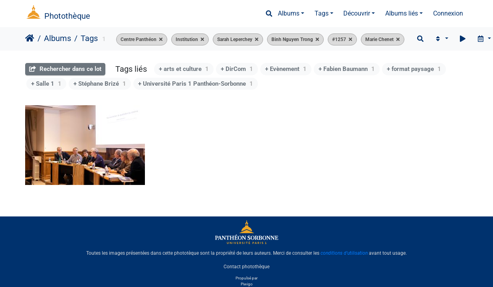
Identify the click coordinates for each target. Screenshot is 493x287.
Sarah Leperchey (234, 39)
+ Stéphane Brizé (99, 83)
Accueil (29, 38)
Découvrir (356, 13)
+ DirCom (237, 69)
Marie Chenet (379, 39)
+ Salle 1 (46, 83)
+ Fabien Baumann (347, 69)
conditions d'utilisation (344, 253)
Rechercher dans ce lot (65, 69)
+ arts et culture (184, 69)
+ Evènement (286, 69)
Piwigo (247, 284)
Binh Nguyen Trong (292, 39)
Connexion (448, 13)
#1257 (339, 39)
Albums (288, 13)
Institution (187, 39)
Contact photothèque (246, 266)
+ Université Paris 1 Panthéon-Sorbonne (195, 83)
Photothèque (67, 16)
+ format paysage (414, 69)
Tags (322, 13)
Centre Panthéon (138, 39)
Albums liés (401, 13)
